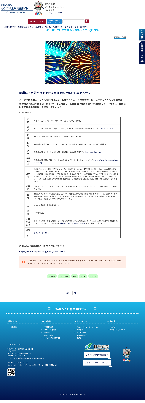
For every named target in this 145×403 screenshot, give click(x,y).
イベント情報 (48, 335)
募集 (74, 276)
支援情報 (52, 276)
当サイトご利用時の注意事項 (97, 354)
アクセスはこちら (106, 128)
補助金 (83, 276)
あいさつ (80, 330)
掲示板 (48, 26)
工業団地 (113, 327)
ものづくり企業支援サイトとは (87, 327)
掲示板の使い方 (82, 335)
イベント (93, 276)
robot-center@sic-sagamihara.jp (72, 223)
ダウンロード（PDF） (42, 233)
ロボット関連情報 (50, 330)
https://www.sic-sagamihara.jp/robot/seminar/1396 (42, 251)
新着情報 (39, 26)
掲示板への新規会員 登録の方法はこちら (54, 21)
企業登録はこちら (25, 26)
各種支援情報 (48, 327)
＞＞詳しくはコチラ (53, 12)
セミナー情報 (64, 276)
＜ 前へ (68, 292)
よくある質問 (81, 332)
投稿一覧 (47, 332)
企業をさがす (10, 26)
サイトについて (81, 26)
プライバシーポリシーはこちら (97, 362)
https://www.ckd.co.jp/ (92, 152)
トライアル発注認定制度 (52, 338)
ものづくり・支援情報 (62, 26)
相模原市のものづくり (117, 330)
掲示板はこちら (37, 21)
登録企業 (14, 327)
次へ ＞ (77, 292)
